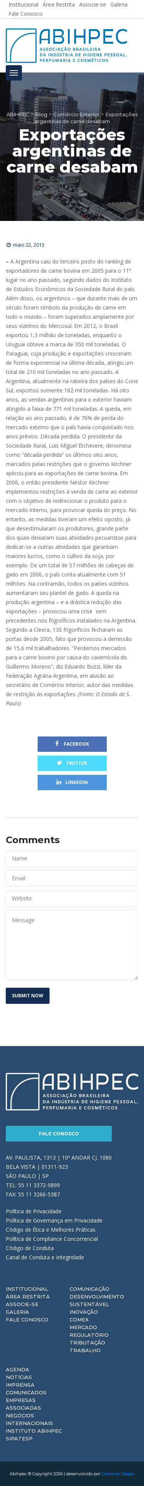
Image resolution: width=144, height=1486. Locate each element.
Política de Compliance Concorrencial (52, 1238)
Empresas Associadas (23, 1404)
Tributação (87, 1342)
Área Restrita (28, 1296)
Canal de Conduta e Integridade (45, 1257)
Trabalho (85, 1350)
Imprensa (20, 1385)
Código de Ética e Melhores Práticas (51, 1229)
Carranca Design (118, 1473)
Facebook (72, 744)
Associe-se (22, 1304)
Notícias (19, 1377)
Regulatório (89, 1335)
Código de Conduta (30, 1248)
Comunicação (89, 1289)
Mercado (83, 1327)
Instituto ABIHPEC (34, 1431)
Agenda (17, 1369)
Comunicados (26, 1392)
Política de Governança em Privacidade (54, 1220)
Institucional (27, 1289)
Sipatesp (19, 1438)
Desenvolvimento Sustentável (97, 1300)
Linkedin (72, 782)
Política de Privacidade (33, 1211)
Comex (79, 1319)
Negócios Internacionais (29, 1419)
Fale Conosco (25, 13)
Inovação (84, 1312)
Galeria (17, 1312)
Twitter (72, 763)
